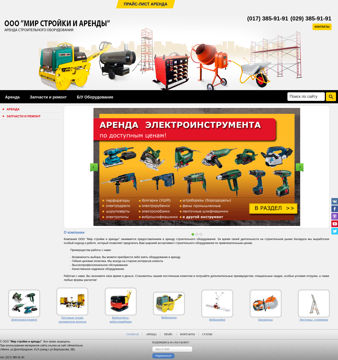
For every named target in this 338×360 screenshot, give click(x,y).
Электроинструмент (24, 319)
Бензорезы (265, 319)
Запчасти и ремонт (48, 97)
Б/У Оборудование (95, 97)
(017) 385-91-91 (267, 18)
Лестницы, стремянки (314, 319)
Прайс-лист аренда (145, 4)
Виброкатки (169, 317)
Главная (132, 334)
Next (299, 167)
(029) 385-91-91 (310, 18)
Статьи (207, 334)
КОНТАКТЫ (322, 26)
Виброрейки (217, 319)
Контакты (187, 334)
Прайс (168, 334)
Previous (94, 167)
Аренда (12, 97)
